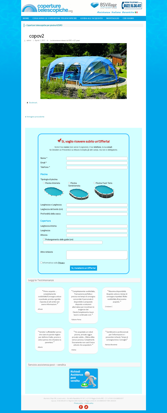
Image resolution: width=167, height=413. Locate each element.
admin (29, 40)
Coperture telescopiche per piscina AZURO (43, 25)
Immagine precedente (34, 116)
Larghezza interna (48, 226)
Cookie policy (88, 403)
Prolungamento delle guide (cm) (59, 239)
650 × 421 (72, 40)
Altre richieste (46, 252)
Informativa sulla (54, 262)
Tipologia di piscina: (49, 179)
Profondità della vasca (50, 213)
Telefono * (45, 167)
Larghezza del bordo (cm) (51, 209)
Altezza (43, 235)
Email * (43, 162)
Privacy (61, 262)
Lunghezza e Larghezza (51, 204)
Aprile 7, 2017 (40, 40)
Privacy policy (78, 403)
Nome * (43, 158)
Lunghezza (45, 230)
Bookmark (33, 102)
